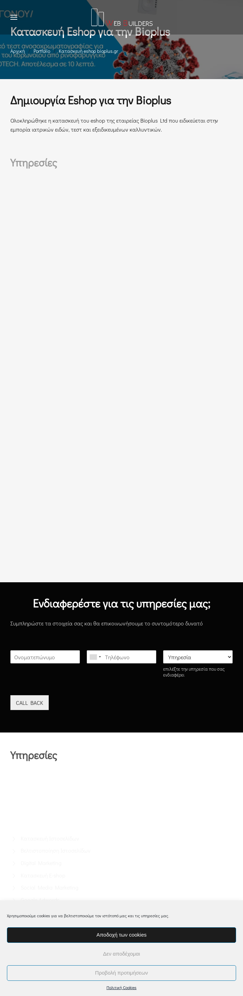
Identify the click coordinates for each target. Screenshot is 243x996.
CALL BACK (29, 702)
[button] (13, 17)
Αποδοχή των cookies (121, 935)
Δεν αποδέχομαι (121, 954)
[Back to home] (122, 17)
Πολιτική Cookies (121, 987)
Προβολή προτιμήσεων (121, 973)
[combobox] (95, 657)
